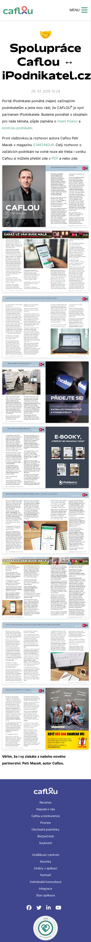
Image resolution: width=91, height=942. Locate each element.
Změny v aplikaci (45, 868)
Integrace (45, 888)
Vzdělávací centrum (45, 854)
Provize (45, 822)
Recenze (45, 802)
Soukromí (45, 843)
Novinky (45, 861)
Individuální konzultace (45, 882)
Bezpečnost (45, 836)
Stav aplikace (45, 895)
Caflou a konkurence (45, 816)
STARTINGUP (43, 145)
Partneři (45, 875)
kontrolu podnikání (17, 128)
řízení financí (67, 121)
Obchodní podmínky (45, 829)
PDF (55, 158)
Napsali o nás (45, 809)
